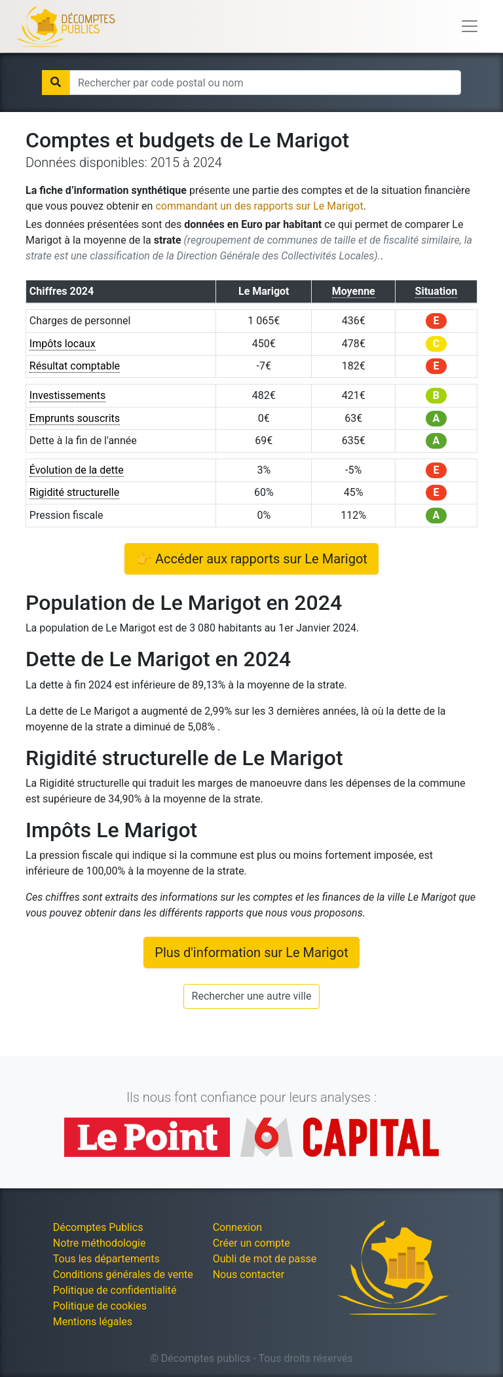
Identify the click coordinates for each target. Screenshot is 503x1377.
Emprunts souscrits (74, 418)
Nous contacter (248, 1274)
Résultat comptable (74, 366)
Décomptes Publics (98, 1227)
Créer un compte (251, 1243)
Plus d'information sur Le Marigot (251, 952)
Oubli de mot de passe (265, 1259)
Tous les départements (106, 1259)
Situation (436, 291)
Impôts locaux (62, 343)
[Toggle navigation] (469, 26)
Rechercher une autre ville (252, 996)
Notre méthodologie (99, 1243)
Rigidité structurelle (74, 492)
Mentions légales (92, 1321)
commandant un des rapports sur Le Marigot (259, 206)
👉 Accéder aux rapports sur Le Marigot (251, 559)
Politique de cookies (100, 1306)
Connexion (237, 1227)
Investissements (67, 395)
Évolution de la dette (76, 470)
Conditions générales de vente (123, 1274)
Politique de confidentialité (115, 1290)
